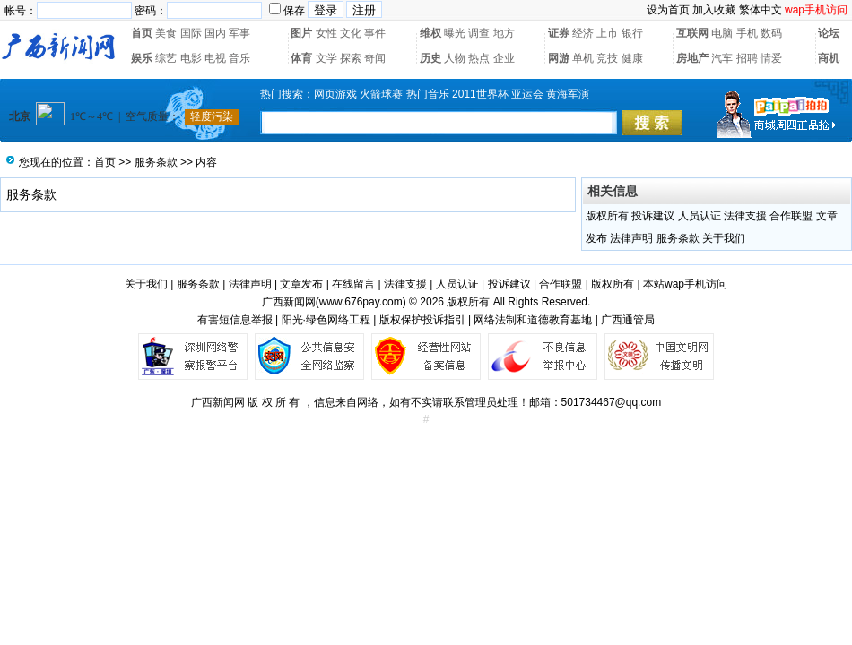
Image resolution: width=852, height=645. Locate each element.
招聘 (747, 58)
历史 (430, 58)
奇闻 (375, 58)
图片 (301, 33)
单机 (583, 58)
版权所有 (607, 216)
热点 (479, 58)
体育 (301, 58)
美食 (166, 33)
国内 (215, 33)
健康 (632, 58)
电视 (215, 58)
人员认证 (699, 216)
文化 (350, 33)
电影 (191, 58)
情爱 (771, 58)
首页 (141, 33)
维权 (430, 33)
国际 (191, 33)
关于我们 (723, 238)
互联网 (692, 33)
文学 (326, 58)
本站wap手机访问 (685, 284)
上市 (607, 33)
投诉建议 (652, 216)
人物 (454, 58)
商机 (828, 58)
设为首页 (668, 10)
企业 (504, 58)
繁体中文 (760, 10)
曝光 (454, 33)
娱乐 (141, 58)
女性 (326, 33)
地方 (504, 33)
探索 (350, 58)
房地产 (692, 58)
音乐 (239, 58)
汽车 (722, 58)
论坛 (828, 33)
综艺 (166, 58)
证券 (558, 33)
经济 (583, 33)
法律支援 (745, 216)
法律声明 (631, 238)
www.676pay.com (361, 302)
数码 (771, 33)
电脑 (722, 33)
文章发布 (301, 284)
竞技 (607, 58)
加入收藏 (713, 10)
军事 (239, 33)
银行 (632, 33)
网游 (558, 58)
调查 (479, 33)
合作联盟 (791, 216)
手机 (747, 33)
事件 (375, 33)
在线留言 (353, 284)
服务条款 (156, 162)
